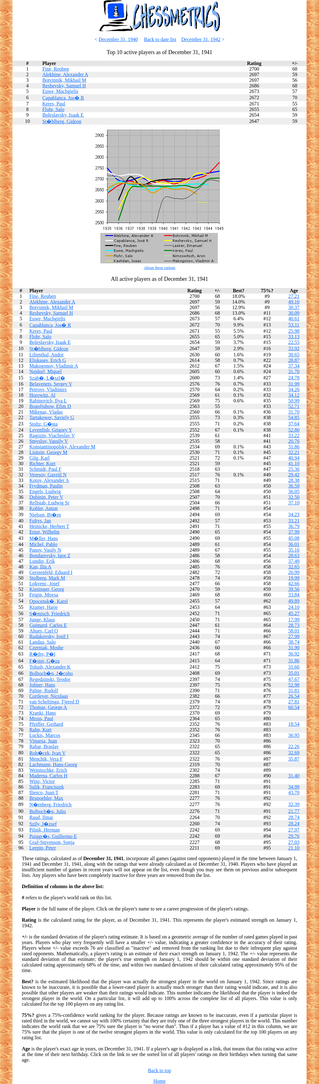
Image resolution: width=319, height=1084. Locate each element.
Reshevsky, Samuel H (64, 85)
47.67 (293, 679)
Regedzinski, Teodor (49, 679)
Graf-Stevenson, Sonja (51, 842)
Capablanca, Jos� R (63, 97)
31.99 (293, 384)
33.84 (293, 594)
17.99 (293, 619)
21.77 (293, 811)
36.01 (293, 544)
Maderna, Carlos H (48, 775)
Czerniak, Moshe (46, 647)
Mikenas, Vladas (46, 412)
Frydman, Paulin (46, 486)
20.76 (293, 441)
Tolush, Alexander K (50, 666)
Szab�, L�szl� (47, 378)
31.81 (293, 690)
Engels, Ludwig (45, 491)
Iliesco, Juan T (43, 792)
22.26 (293, 746)
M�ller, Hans (43, 538)
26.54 (293, 696)
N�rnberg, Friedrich (50, 804)
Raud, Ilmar (41, 817)
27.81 (293, 701)
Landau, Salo (42, 642)
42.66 (293, 583)
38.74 (293, 642)
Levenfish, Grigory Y (50, 430)
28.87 (293, 360)
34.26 (293, 389)
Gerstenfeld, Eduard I (50, 572)
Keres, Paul (53, 103)
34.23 (293, 514)
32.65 (293, 566)
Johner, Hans (42, 685)
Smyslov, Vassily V (48, 441)
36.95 (293, 735)
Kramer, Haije (43, 607)
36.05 (293, 491)
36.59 (293, 486)
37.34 (293, 365)
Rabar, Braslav (44, 746)
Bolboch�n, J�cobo (51, 673)
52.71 (293, 406)
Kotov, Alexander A (49, 480)
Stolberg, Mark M (47, 578)
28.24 (293, 823)
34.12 (293, 395)
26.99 (293, 572)
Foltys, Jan (40, 520)
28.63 (293, 555)
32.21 (293, 452)
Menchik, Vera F (46, 759)
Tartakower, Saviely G (51, 417)
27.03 (293, 842)
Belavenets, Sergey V (50, 384)
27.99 (293, 636)
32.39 (293, 804)
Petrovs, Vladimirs (48, 389)
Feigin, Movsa (43, 594)
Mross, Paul (41, 718)
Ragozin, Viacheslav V (52, 435)
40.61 (293, 318)
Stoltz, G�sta (43, 424)
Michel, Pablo (43, 544)
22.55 (293, 342)
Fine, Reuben (55, 69)
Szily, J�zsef (43, 824)
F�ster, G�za (44, 661)
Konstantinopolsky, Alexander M (62, 446)
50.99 (293, 400)
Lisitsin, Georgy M (48, 452)
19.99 (293, 578)
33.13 (293, 336)
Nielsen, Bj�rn (45, 514)
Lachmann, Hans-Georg (53, 764)
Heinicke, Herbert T (49, 526)
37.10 (293, 502)
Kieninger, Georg (46, 589)
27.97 (293, 829)
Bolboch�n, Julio (47, 811)
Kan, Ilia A (40, 566)
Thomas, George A (48, 707)
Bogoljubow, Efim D (50, 406)
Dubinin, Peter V (46, 497)
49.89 (293, 601)
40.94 (293, 458)
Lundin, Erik (42, 561)
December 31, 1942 (201, 39)
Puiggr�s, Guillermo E (53, 836)
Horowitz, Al (42, 395)
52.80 (293, 430)
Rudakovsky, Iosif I (49, 636)
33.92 (293, 348)
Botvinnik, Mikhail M (64, 80)
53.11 (293, 324)
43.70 (293, 792)
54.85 (293, 417)
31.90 (293, 647)
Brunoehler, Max (46, 798)
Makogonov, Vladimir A (53, 365)
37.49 (293, 561)
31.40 (293, 775)
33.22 (293, 435)
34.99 (293, 787)
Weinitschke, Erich (48, 770)
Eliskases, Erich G (47, 360)
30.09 (293, 313)
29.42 (293, 474)
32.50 (293, 497)
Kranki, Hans (42, 713)
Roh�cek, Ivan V (47, 753)
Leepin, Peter (42, 847)
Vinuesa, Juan (43, 741)
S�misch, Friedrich (49, 613)
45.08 (293, 538)
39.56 (293, 589)
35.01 (293, 673)
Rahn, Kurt (40, 729)
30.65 (293, 354)
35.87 (293, 759)
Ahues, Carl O (43, 630)
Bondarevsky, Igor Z (49, 555)
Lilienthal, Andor (46, 354)
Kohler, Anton (43, 508)
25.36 (293, 469)
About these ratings (159, 267)
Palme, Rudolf (43, 690)
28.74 (293, 817)
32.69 (293, 752)
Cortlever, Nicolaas (48, 696)
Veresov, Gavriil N (47, 474)
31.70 (293, 371)
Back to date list (160, 39)
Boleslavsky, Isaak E (63, 115)
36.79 (293, 526)
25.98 (293, 331)
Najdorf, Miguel (45, 371)
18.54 (293, 724)
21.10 (293, 847)
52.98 (293, 685)
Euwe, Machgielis (60, 91)
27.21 (293, 296)
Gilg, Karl (39, 458)
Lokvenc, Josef (44, 583)
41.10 (293, 463)
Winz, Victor (42, 781)
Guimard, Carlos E (48, 625)
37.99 (293, 532)
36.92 (293, 653)
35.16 (293, 550)
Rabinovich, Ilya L (48, 400)
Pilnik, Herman (44, 829)
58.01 (293, 630)
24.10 (293, 607)
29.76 (293, 836)
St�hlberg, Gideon (61, 121)
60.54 (293, 707)
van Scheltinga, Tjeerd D (54, 701)
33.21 (293, 520)
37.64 (293, 423)
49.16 (293, 301)
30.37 (293, 307)
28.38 (293, 480)
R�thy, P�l (42, 654)
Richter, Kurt (42, 463)
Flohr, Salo (53, 109)
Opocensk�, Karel (48, 601)
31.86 (293, 446)
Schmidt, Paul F (45, 469)
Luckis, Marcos (44, 735)
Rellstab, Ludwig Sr (49, 502)
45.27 (293, 613)
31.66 (293, 666)
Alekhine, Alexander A (65, 74)
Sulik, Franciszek (46, 787)
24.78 (293, 377)
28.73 (293, 625)
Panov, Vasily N (45, 550)
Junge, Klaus (42, 619)
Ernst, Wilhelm (44, 532)
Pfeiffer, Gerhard (46, 724)
